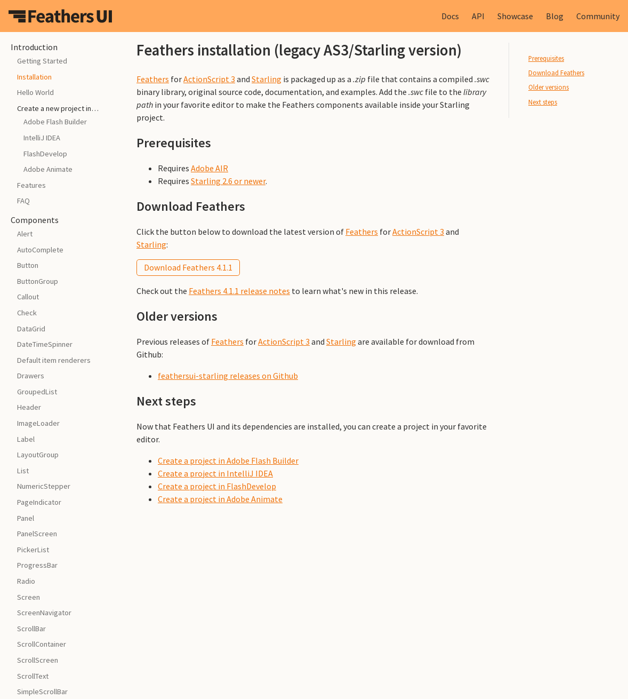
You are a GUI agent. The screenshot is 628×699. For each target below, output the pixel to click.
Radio (26, 581)
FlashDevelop (45, 153)
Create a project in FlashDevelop (217, 486)
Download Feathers (556, 72)
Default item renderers (54, 360)
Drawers (30, 375)
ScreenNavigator (44, 612)
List (23, 470)
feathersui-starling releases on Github (228, 375)
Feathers (152, 79)
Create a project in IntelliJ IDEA (215, 473)
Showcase (515, 16)
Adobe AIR (209, 168)
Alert (25, 234)
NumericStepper (43, 486)
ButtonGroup (37, 281)
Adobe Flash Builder (55, 121)
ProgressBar (37, 565)
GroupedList (37, 391)
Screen (28, 597)
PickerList (33, 549)
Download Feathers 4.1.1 (188, 267)
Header (29, 407)
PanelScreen (37, 533)
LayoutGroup (38, 454)
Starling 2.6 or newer (228, 181)
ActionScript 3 (209, 79)
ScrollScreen (37, 660)
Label (26, 439)
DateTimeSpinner (45, 344)
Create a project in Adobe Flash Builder (228, 460)
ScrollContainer (41, 644)
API (478, 16)
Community (597, 16)
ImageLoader (38, 423)
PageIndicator (39, 502)
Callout (28, 296)
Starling (266, 79)
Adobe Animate (48, 169)
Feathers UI (60, 16)
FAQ (23, 200)
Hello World (35, 92)
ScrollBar (31, 628)
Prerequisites (546, 58)
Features (31, 185)
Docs (450, 16)
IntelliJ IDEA (41, 137)
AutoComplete (40, 250)
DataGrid (31, 328)
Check (27, 312)
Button (27, 265)
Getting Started (42, 61)
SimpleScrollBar (42, 691)
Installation (34, 77)
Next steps (542, 102)
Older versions (548, 87)
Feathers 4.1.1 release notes (239, 290)
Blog (554, 16)
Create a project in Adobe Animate (220, 499)
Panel (25, 518)
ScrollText (33, 676)
